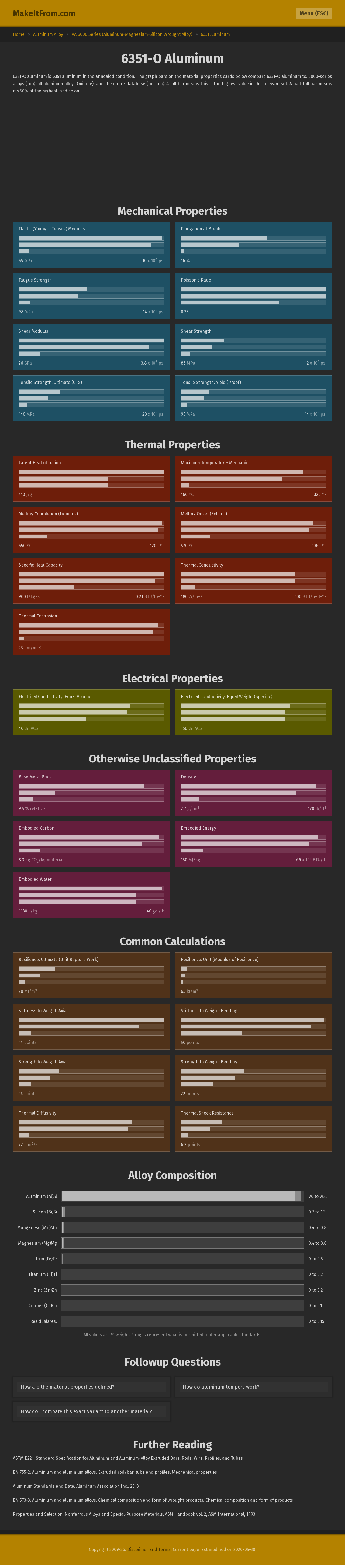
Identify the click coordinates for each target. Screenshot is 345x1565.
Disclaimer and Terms (149, 1549)
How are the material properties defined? (67, 1387)
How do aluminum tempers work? (221, 1387)
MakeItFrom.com (44, 13)
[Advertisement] (172, 150)
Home (19, 34)
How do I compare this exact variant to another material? (86, 1411)
